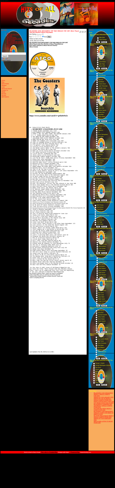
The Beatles (98, 178)
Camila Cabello (103, 53)
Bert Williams (101, 347)
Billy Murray (101, 310)
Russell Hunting (99, 380)
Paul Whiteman (102, 284)
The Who (97, 193)
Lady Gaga (102, 64)
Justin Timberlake (103, 86)
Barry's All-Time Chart (13, 34)
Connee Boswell (103, 262)
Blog (3, 82)
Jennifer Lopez (102, 88)
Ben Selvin (101, 292)
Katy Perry (102, 49)
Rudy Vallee (101, 297)
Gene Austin (101, 288)
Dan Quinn (98, 367)
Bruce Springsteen (103, 134)
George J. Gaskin (100, 363)
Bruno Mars (102, 59)
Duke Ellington (102, 274)
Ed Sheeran (102, 51)
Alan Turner (101, 341)
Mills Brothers (102, 246)
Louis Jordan (102, 248)
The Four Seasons (100, 187)
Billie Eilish (102, 37)
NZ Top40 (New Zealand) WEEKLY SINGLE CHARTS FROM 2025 (104, 416)
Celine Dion (101, 112)
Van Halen (100, 136)
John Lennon (100, 160)
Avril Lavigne (101, 77)
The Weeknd (102, 55)
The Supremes (99, 183)
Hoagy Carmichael (103, 301)
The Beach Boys (99, 185)
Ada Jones (100, 329)
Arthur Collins (101, 317)
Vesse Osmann (99, 382)
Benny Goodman (103, 257)
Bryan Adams (101, 116)
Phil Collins (101, 143)
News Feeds (5, 83)
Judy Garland (102, 268)
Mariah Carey (101, 104)
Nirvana (100, 99)
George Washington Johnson (103, 365)
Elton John (100, 163)
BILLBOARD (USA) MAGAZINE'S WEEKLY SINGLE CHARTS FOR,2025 (103, 394)
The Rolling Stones (100, 180)
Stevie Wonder (101, 169)
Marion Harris (101, 323)
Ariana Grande (103, 47)
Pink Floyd (100, 154)
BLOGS (9, 47)
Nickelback (101, 81)
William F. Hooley (99, 371)
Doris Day (101, 240)
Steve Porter (98, 374)
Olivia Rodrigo (103, 39)
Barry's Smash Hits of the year (15, 43)
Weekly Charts (11, 40)
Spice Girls (101, 108)
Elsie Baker (101, 345)
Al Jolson (100, 286)
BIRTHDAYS (10, 48)
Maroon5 (100, 79)
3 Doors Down (102, 84)
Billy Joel (100, 138)
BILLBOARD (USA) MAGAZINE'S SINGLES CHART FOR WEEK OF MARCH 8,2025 (103, 413)
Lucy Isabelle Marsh (103, 339)
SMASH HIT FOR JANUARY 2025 (103, 397)
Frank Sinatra (102, 233)
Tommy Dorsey (103, 244)
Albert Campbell (102, 351)
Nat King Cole (100, 220)
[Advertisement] (36, 315)
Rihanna (100, 73)
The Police (101, 141)
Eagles (99, 156)
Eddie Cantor (101, 299)
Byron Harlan (101, 319)
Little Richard (100, 211)
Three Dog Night (101, 167)
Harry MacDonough (103, 327)
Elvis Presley (100, 205)
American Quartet (102, 314)
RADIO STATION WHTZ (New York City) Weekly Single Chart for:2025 (104, 402)
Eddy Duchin (102, 272)
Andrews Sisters (103, 237)
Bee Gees (99, 165)
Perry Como (102, 242)
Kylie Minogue (102, 75)
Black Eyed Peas (102, 90)
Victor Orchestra (102, 343)
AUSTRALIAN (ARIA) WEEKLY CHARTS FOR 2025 (103, 409)
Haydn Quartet (101, 321)
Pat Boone (99, 217)
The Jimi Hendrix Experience (103, 191)
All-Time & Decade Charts (14, 38)
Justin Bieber (102, 61)
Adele (100, 57)
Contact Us (10, 44)
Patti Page (99, 222)
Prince (99, 128)
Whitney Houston (102, 118)
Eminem (100, 92)
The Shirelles (98, 195)
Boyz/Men (101, 114)
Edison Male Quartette (101, 376)
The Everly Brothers (102, 213)
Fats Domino (100, 207)
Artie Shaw (101, 260)
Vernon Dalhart (102, 290)
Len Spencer (101, 337)
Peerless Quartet (102, 349)
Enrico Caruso (101, 354)
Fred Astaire (102, 266)
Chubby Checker (99, 189)
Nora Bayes (101, 325)
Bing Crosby (102, 231)
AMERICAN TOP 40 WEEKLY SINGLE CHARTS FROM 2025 (102, 399)
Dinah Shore (102, 250)
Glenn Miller (102, 235)
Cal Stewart (101, 356)
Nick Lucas (101, 294)
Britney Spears (102, 110)
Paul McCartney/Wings (103, 158)
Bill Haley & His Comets (103, 215)
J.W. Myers (98, 378)
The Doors (98, 197)
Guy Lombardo (102, 270)
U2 (99, 132)
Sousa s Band (99, 369)
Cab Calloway (102, 264)
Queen (99, 171)
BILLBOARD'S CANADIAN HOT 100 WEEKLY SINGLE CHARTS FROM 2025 (103, 406)
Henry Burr (100, 312)
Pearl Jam (101, 101)
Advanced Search (7, 88)
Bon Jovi (100, 145)
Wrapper (4, 85)
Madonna (100, 130)
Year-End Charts (11, 37)
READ (8, 46)
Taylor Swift (102, 66)
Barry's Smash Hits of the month (16, 41)
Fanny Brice (101, 303)
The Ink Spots (102, 277)
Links (3, 87)
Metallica (100, 106)
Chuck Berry (100, 209)
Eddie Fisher (100, 224)
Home (8, 33)
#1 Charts (9, 36)
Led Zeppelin (100, 152)
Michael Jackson (102, 126)
